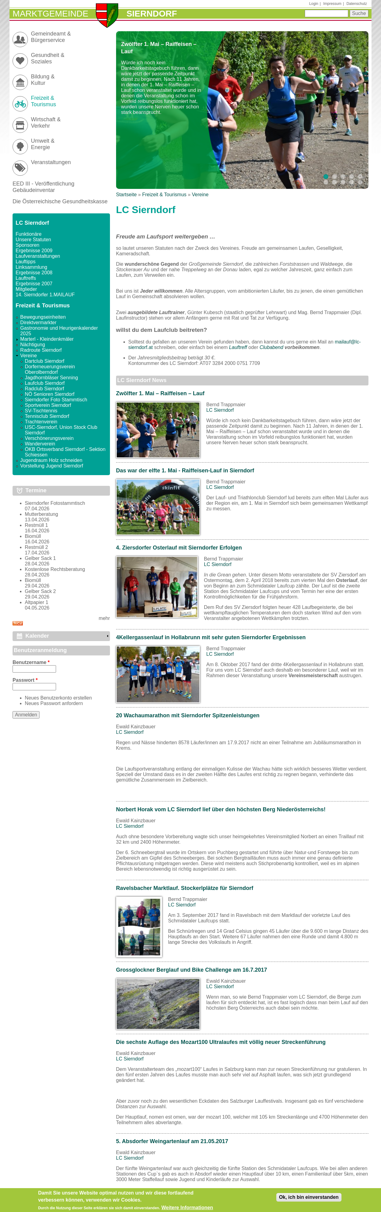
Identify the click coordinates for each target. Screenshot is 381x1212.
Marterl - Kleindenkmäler (47, 339)
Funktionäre (29, 234)
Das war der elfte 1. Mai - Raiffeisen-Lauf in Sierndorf (185, 470)
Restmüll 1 (36, 525)
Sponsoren (27, 245)
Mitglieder (26, 289)
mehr (104, 618)
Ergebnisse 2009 (34, 250)
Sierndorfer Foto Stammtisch (56, 399)
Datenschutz (356, 4)
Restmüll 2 (36, 547)
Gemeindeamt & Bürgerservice (51, 37)
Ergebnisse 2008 (34, 272)
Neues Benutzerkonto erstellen (58, 697)
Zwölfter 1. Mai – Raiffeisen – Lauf (160, 393)
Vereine (200, 194)
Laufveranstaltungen (38, 256)
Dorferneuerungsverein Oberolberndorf (50, 369)
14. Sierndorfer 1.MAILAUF (45, 294)
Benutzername (31, 662)
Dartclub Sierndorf (44, 361)
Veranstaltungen (51, 162)
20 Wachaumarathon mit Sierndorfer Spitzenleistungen (187, 715)
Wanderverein (40, 443)
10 (360, 182)
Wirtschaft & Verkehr (46, 122)
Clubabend (271, 347)
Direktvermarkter (38, 322)
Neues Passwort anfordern (54, 703)
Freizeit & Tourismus (164, 194)
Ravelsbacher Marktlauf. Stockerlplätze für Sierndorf (184, 888)
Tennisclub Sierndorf (47, 416)
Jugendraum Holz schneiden (51, 460)
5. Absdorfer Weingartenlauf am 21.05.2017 (172, 1141)
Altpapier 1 (36, 602)
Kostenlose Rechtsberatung (55, 569)
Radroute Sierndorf (41, 350)
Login (313, 4)
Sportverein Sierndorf (48, 405)
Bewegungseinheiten (43, 317)
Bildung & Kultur (43, 79)
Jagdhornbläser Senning (51, 377)
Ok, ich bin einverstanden (309, 1199)
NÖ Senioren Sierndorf (49, 394)
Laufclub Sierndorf (45, 383)
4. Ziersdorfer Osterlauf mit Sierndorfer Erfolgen (179, 548)
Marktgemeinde (50, 13)
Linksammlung (31, 267)
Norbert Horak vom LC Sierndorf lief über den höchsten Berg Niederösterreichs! (221, 809)
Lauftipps (26, 261)
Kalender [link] (37, 636)
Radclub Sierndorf (44, 388)
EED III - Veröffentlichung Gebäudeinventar (43, 187)
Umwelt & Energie (43, 144)
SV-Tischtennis (41, 410)
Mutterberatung (41, 514)
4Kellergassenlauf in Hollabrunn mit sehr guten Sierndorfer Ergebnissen (211, 637)
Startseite (126, 194)
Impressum (332, 4)
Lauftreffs (26, 278)
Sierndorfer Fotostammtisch (55, 503)
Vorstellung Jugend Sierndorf (51, 465)
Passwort (25, 680)
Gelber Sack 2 (40, 591)
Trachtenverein (41, 421)
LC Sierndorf (220, 410)
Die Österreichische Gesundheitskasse (60, 201)
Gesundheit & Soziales (47, 58)
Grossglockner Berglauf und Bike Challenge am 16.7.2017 (191, 970)
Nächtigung (32, 344)
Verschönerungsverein (49, 438)
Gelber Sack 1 (40, 558)
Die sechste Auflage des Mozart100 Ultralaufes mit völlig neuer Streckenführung (221, 1042)
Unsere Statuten (33, 239)
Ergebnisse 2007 (34, 283)
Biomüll (33, 536)
